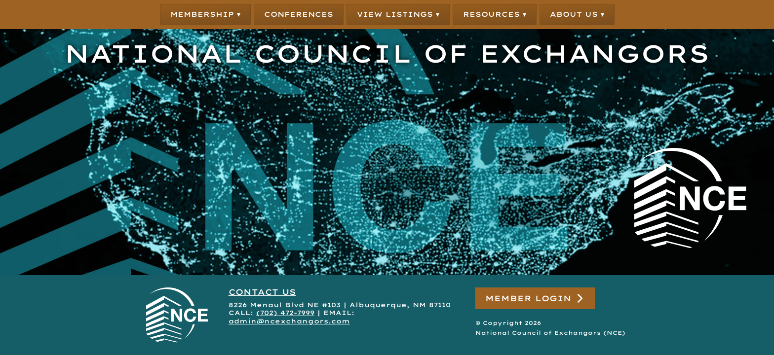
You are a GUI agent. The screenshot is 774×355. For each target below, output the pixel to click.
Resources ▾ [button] (494, 14)
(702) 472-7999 (285, 313)
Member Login (535, 298)
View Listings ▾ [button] (398, 14)
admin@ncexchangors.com (289, 321)
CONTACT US (262, 292)
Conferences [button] (298, 14)
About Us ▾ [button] (577, 14)
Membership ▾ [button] (205, 14)
